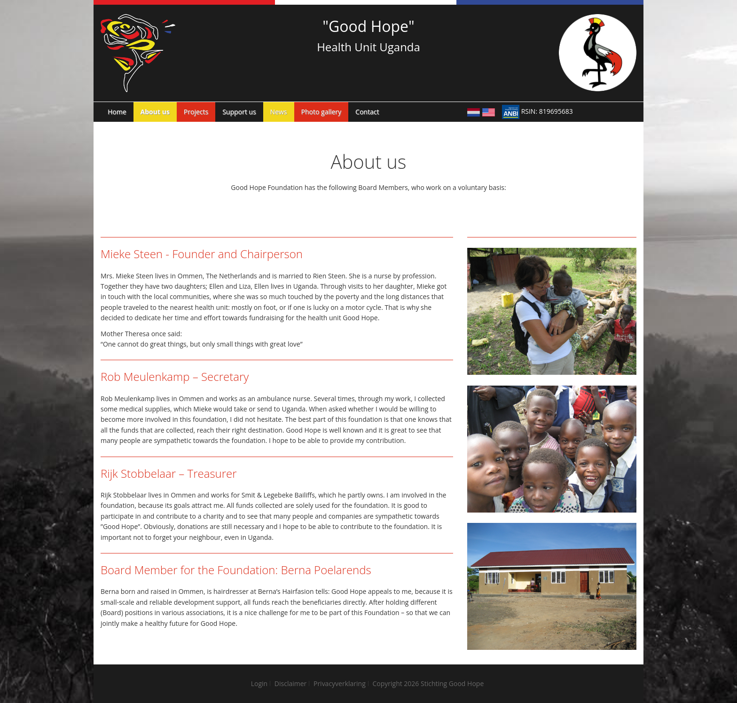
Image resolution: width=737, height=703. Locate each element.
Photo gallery (321, 111)
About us (155, 111)
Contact (367, 111)
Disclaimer (290, 683)
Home (117, 111)
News (278, 111)
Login (259, 683)
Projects (196, 111)
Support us (239, 111)
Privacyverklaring (340, 683)
